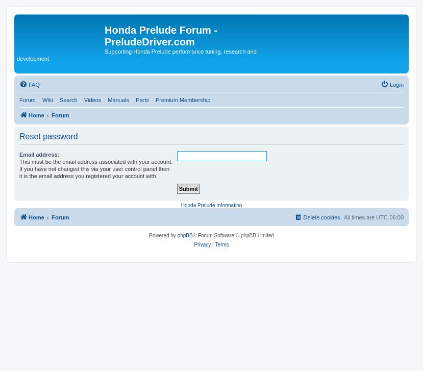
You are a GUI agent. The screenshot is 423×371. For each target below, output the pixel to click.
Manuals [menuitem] (118, 100)
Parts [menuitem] (142, 100)
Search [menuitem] (69, 100)
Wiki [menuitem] (47, 100)
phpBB (185, 235)
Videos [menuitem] (92, 100)
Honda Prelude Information (211, 205)
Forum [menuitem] (27, 100)
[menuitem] (29, 85)
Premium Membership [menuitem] (183, 100)
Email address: (39, 155)
